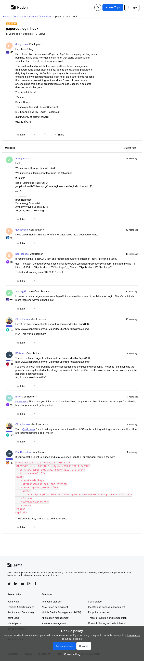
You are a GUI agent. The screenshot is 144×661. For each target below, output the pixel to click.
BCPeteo (20, 353)
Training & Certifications (20, 607)
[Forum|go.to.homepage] (19, 7)
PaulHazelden (23, 452)
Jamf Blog (13, 617)
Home (6, 16)
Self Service (95, 601)
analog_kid (21, 291)
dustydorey (21, 44)
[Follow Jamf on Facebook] (35, 583)
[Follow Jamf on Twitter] (9, 584)
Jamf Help (13, 601)
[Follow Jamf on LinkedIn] (15, 583)
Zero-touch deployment (55, 607)
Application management (55, 617)
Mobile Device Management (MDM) (61, 612)
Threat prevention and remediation (107, 617)
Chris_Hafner (22, 319)
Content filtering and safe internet (107, 623)
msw (18, 396)
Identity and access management (106, 607)
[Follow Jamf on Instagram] (29, 583)
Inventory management (54, 623)
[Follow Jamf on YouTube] (22, 584)
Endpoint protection (99, 612)
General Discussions (40, 16)
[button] (7, 8)
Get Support (19, 16)
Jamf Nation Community (20, 612)
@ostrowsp (21, 401)
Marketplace (14, 623)
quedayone (21, 229)
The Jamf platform (52, 601)
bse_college (22, 253)
